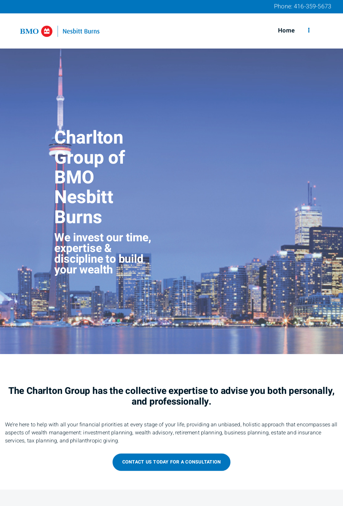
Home (286, 30)
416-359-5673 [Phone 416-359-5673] (312, 6)
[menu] (309, 30)
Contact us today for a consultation (171, 462)
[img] (171, 177)
